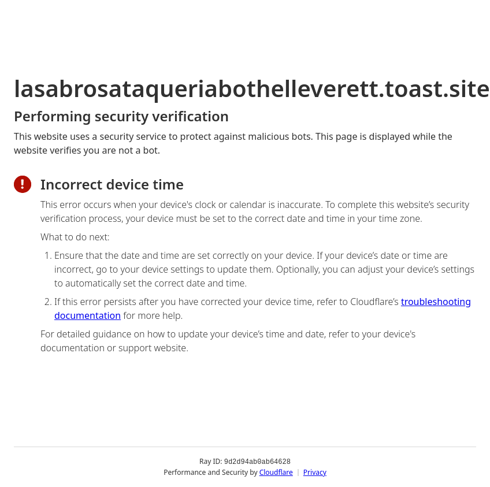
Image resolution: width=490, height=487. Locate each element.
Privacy (314, 472)
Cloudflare (276, 472)
